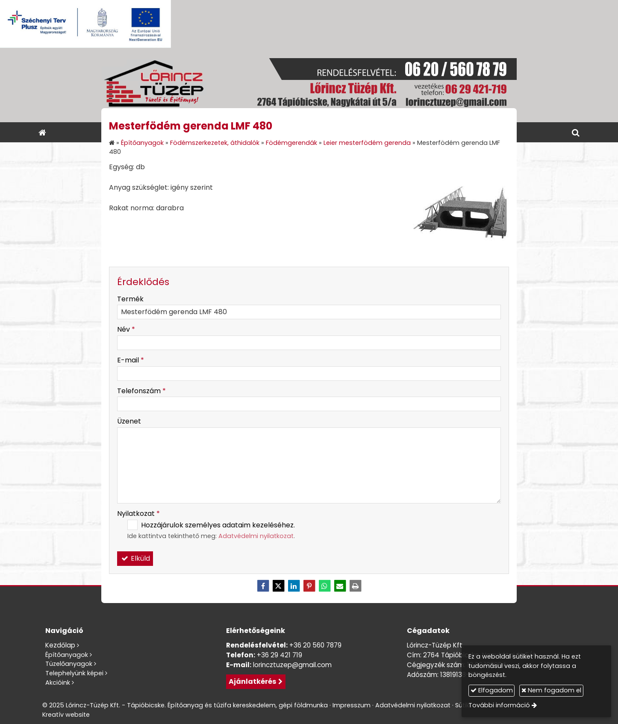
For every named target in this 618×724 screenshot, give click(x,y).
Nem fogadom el (551, 690)
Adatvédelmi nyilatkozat (256, 536)
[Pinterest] (309, 586)
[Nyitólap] (309, 85)
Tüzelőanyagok (68, 663)
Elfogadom (492, 690)
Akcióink (57, 682)
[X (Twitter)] (278, 586)
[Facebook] (263, 586)
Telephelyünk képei (74, 673)
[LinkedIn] (293, 586)
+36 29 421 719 (279, 654)
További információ (499, 705)
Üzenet (129, 421)
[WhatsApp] (324, 586)
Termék (130, 299)
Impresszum (352, 705)
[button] (576, 132)
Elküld (135, 558)
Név (126, 329)
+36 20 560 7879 (315, 645)
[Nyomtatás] (355, 586)
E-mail (130, 360)
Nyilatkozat (138, 513)
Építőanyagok (66, 654)
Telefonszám (141, 391)
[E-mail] (340, 586)
